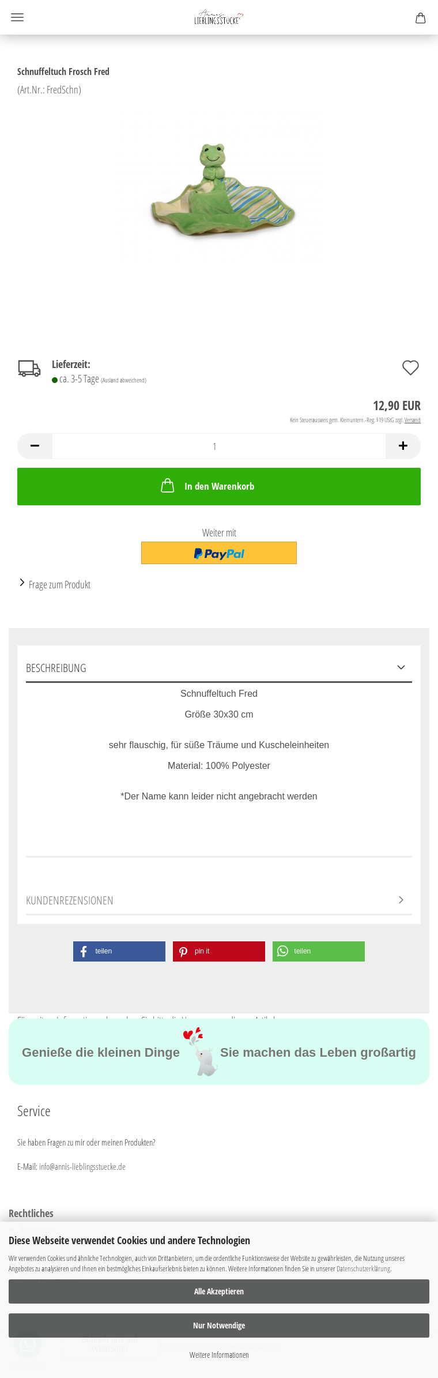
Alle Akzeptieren (219, 1291)
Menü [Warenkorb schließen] (17, 17)
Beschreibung (56, 667)
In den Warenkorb (206, 485)
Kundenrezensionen (70, 900)
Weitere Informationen (219, 1354)
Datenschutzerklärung (363, 1268)
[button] (34, 446)
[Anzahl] (219, 446)
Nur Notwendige (219, 1325)
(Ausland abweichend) (123, 380)
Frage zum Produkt (59, 584)
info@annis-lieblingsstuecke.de (82, 1166)
